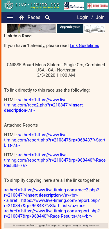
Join (100, 17)
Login (82, 17)
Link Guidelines (84, 45)
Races (34, 17)
